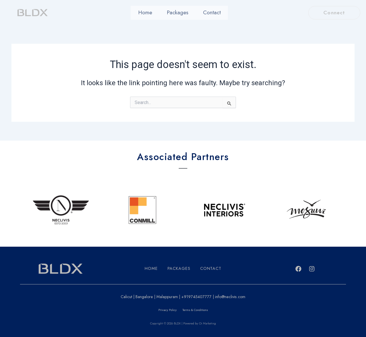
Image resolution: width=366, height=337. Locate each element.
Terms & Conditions (195, 310)
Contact (208, 13)
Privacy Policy (167, 310)
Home (149, 13)
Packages (177, 13)
